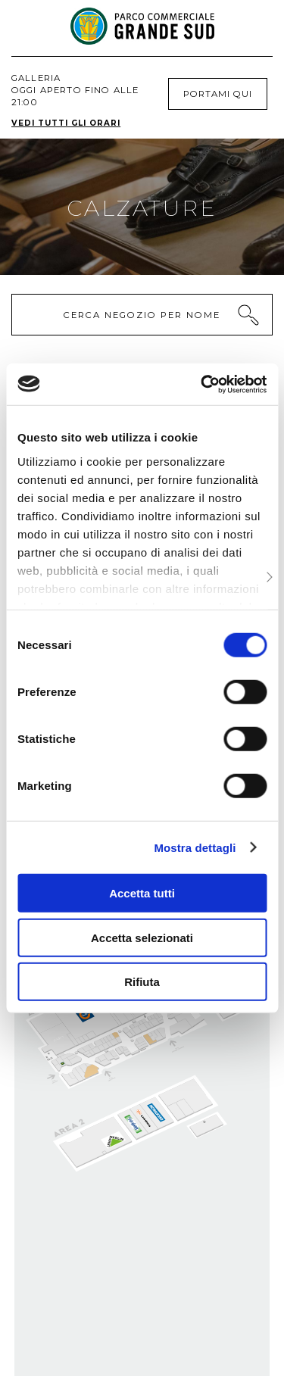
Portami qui (217, 94)
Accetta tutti (142, 893)
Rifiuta (142, 981)
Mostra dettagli (195, 847)
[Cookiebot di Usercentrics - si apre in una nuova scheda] (202, 384)
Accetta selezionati (142, 937)
